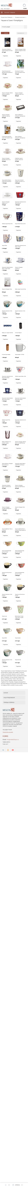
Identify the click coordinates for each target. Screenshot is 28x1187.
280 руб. (20, 358)
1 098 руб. (7, 510)
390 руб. (20, 271)
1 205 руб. (7, 598)
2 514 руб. (20, 118)
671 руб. (7, 53)
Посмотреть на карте (8, 732)
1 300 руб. (20, 336)
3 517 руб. (7, 641)
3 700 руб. (7, 336)
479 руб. (20, 162)
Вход (2, 8)
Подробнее (5, 55)
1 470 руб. (20, 249)
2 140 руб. (20, 227)
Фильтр (5, 33)
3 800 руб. (20, 292)
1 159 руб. (7, 96)
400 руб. (20, 96)
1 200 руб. (7, 314)
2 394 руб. (20, 183)
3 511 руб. (7, 619)
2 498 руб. (7, 554)
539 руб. (7, 162)
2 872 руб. (20, 140)
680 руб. (7, 532)
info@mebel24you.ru (13, 739)
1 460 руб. (20, 205)
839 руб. (20, 445)
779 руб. (7, 205)
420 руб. (20, 532)
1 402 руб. (7, 576)
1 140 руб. (7, 271)
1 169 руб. (7, 467)
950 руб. (7, 292)
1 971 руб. (7, 74)
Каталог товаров (8, 12)
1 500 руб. (7, 227)
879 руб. (20, 53)
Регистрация (6, 8)
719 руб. (20, 74)
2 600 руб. (7, 445)
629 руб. (20, 489)
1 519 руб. (20, 467)
